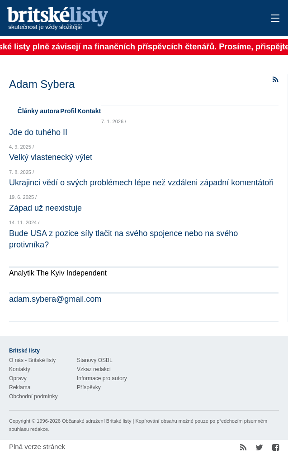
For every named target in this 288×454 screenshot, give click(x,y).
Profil (68, 111)
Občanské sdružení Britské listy (96, 421)
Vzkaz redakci (94, 369)
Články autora (39, 111)
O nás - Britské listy (32, 360)
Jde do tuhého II (38, 132)
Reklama (19, 387)
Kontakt (89, 111)
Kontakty (19, 369)
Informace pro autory (102, 378)
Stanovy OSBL (95, 360)
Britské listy (114, 18)
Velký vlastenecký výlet (50, 157)
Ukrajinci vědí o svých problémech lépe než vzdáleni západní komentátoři (141, 182)
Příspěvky (89, 387)
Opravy (18, 378)
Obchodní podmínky (33, 396)
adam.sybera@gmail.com (55, 299)
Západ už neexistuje (45, 208)
